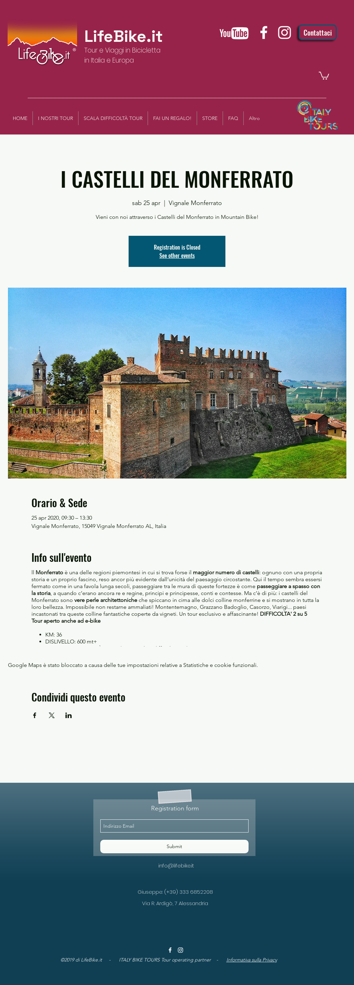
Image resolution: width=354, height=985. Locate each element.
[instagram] (284, 32)
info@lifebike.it (176, 865)
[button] (324, 75)
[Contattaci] (318, 32)
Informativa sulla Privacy (251, 960)
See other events (177, 255)
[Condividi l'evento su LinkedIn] (68, 715)
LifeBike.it (123, 36)
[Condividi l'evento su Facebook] (34, 715)
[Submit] (174, 846)
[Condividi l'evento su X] (51, 715)
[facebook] (263, 32)
